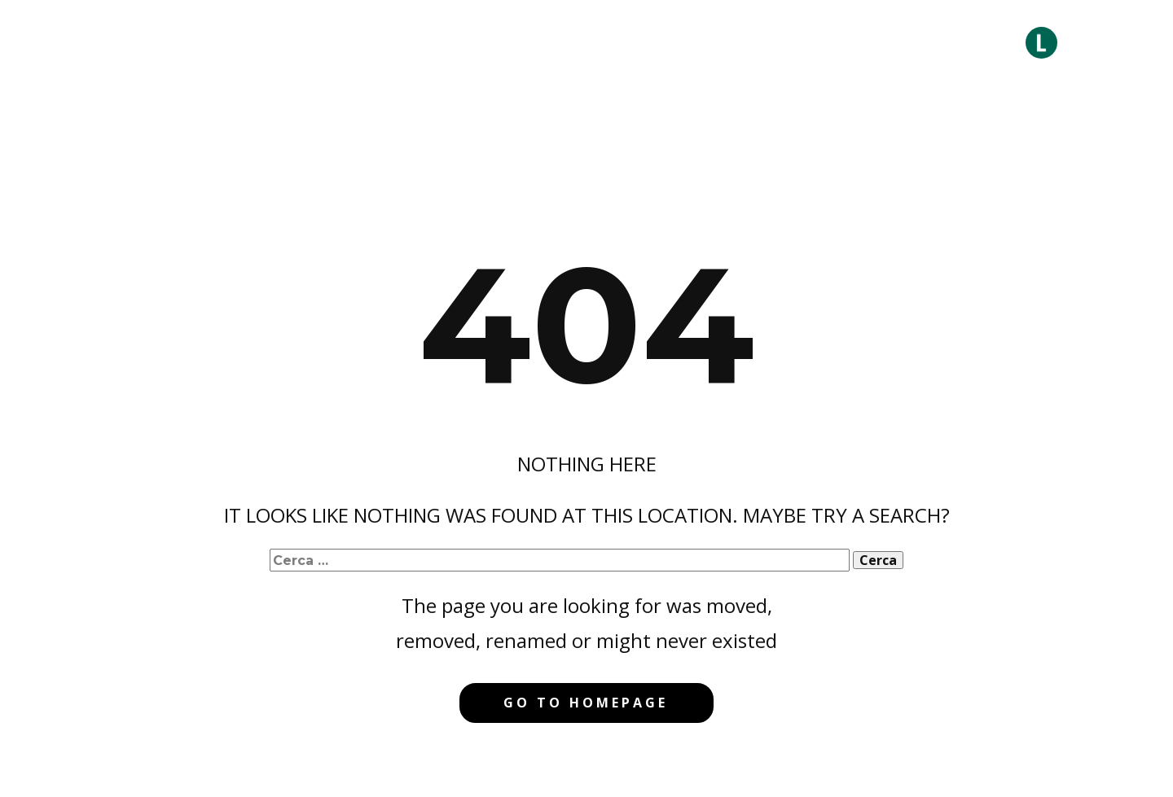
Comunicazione (589, 42)
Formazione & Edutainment (896, 42)
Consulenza (481, 42)
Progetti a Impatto (723, 42)
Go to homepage (585, 703)
